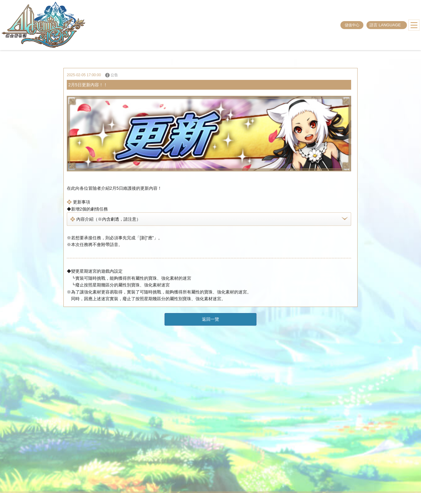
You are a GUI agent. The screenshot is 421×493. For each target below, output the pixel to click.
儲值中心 (352, 25)
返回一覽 (210, 319)
